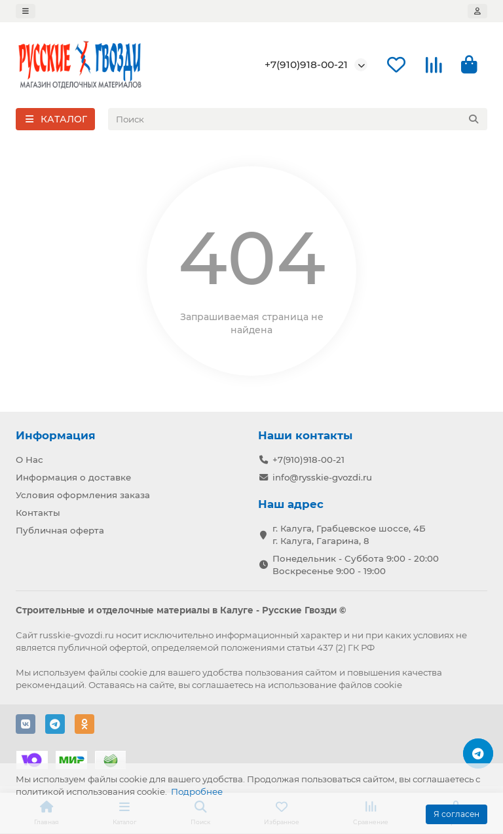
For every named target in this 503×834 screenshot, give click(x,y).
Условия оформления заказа (83, 495)
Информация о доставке (73, 477)
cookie (133, 672)
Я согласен (456, 814)
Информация (56, 435)
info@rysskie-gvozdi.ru (322, 477)
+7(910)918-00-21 (306, 64)
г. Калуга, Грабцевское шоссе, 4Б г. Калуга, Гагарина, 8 (349, 534)
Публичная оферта (60, 530)
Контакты (38, 512)
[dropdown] (25, 11)
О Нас (29, 459)
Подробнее (197, 791)
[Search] (298, 119)
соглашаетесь (222, 685)
